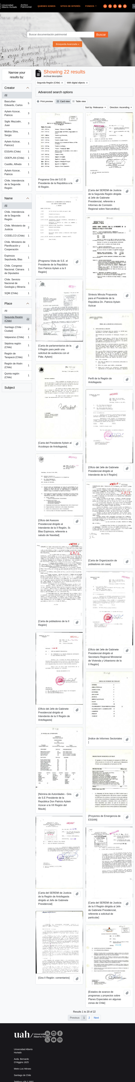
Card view (63, 101)
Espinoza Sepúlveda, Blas (16, 257)
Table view (79, 101)
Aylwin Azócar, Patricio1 (16, 143)
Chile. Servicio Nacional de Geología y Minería (16, 283)
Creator (9, 87)
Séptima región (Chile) (16, 345)
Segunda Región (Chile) (16, 319)
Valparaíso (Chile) (16, 337)
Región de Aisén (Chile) (16, 365)
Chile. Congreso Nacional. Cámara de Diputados (16, 269)
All (5, 95)
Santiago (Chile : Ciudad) (16, 329)
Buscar (101, 34)
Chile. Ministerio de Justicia (16, 227)
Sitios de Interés (70, 6)
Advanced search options (55, 92)
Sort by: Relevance (94, 107)
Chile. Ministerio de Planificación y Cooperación (16, 246)
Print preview (45, 101)
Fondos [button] (90, 6)
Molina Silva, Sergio (16, 133)
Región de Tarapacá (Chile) (16, 355)
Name (8, 198)
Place (8, 303)
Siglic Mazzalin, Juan (16, 123)
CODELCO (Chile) (16, 236)
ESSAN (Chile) (16, 152)
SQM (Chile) (16, 293)
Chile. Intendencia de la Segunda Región (16, 184)
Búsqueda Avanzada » (67, 44)
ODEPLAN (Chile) (16, 158)
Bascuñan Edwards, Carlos (16, 103)
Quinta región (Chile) (16, 375)
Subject (9, 387)
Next (96, 1017)
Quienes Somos (47, 6)
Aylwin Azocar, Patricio (16, 113)
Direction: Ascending (120, 107)
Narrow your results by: (16, 75)
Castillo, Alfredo (16, 164)
